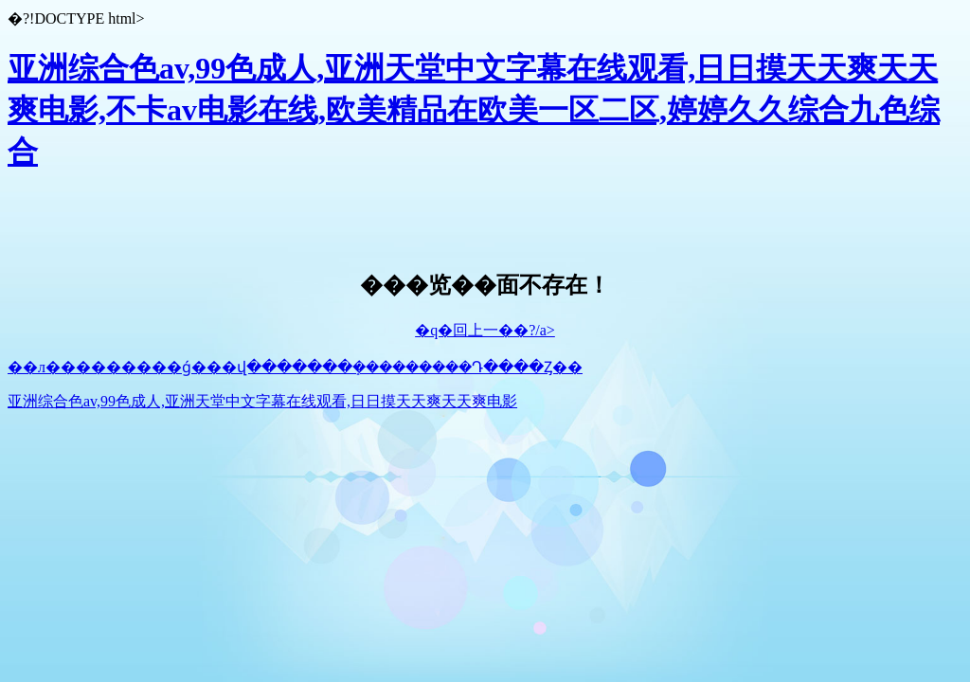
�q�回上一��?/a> (485, 330)
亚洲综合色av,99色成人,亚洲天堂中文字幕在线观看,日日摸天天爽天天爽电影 (262, 401)
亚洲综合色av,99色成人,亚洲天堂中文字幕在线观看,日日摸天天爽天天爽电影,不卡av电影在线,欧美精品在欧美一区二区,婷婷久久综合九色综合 (474, 110)
